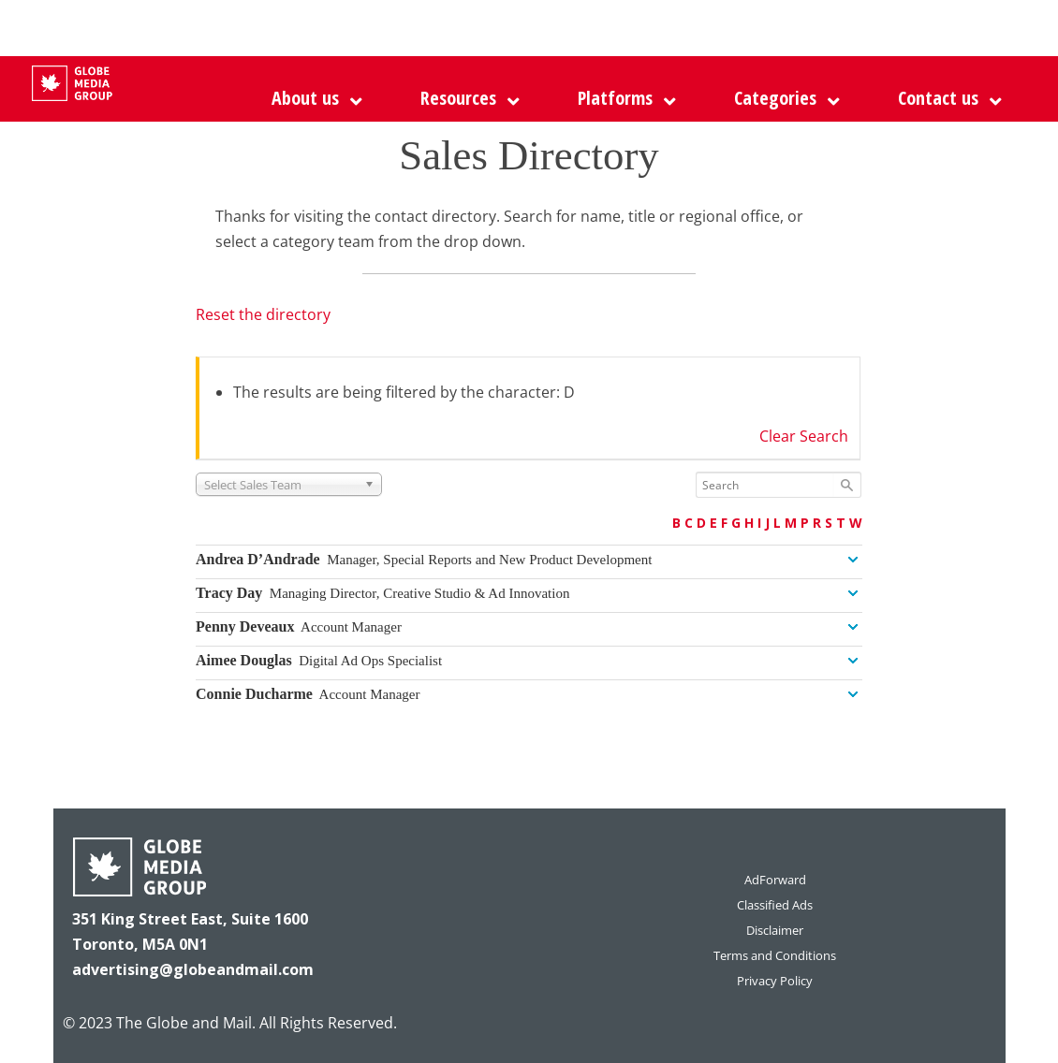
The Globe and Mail (184, 1022)
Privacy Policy (775, 980)
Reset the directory (263, 314)
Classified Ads (775, 904)
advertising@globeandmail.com (193, 969)
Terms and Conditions (774, 955)
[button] (622, 98)
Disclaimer (774, 930)
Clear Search (803, 436)
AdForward (775, 879)
